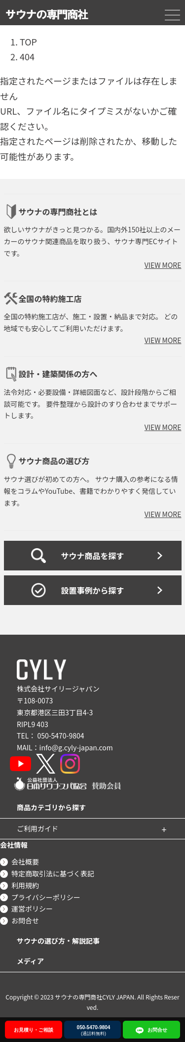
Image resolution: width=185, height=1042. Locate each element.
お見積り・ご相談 (33, 1030)
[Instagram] (70, 764)
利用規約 (25, 885)
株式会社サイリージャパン (58, 689)
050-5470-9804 (60, 735)
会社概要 (25, 862)
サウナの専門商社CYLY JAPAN (94, 997)
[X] (45, 764)
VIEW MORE (163, 265)
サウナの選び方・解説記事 (58, 941)
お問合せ (25, 920)
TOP (28, 41)
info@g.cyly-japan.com (76, 747)
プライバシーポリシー (45, 897)
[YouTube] (20, 764)
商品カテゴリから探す (51, 807)
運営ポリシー (32, 908)
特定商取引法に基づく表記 (52, 873)
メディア (30, 961)
